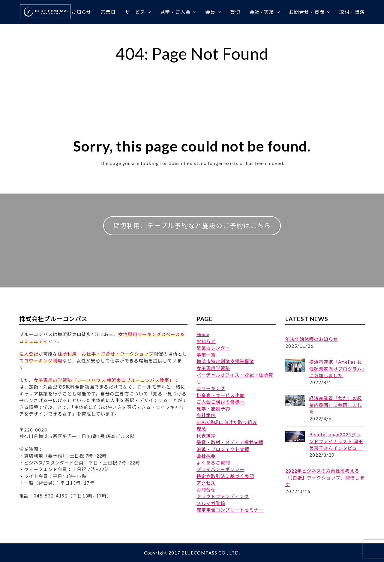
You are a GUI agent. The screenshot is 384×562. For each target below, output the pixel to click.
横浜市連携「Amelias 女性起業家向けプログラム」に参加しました (336, 368)
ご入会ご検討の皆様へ (220, 401)
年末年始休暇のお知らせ (311, 339)
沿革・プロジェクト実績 (222, 449)
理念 (201, 428)
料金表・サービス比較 (220, 395)
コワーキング (210, 388)
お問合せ (206, 489)
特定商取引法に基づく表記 (225, 476)
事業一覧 (206, 354)
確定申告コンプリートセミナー (230, 509)
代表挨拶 (206, 435)
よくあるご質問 (213, 462)
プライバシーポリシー (220, 469)
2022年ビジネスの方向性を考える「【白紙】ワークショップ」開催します (325, 477)
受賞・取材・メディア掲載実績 (229, 442)
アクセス (205, 482)
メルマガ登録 (210, 503)
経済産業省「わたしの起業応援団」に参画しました (335, 404)
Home (202, 334)
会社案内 (206, 415)
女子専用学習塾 (213, 368)
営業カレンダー (213, 347)
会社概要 (206, 455)
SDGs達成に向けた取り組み (226, 422)
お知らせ (206, 341)
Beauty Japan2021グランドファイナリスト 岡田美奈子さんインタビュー (336, 441)
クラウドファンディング (222, 496)
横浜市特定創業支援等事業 (225, 361)
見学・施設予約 (213, 408)
